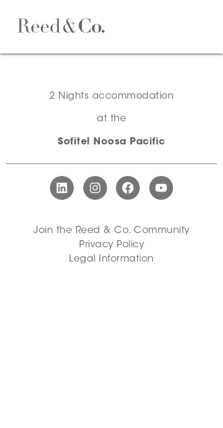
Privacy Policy (111, 245)
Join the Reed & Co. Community (111, 230)
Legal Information (111, 259)
